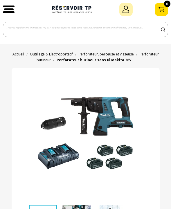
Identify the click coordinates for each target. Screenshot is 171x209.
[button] (9, 9)
